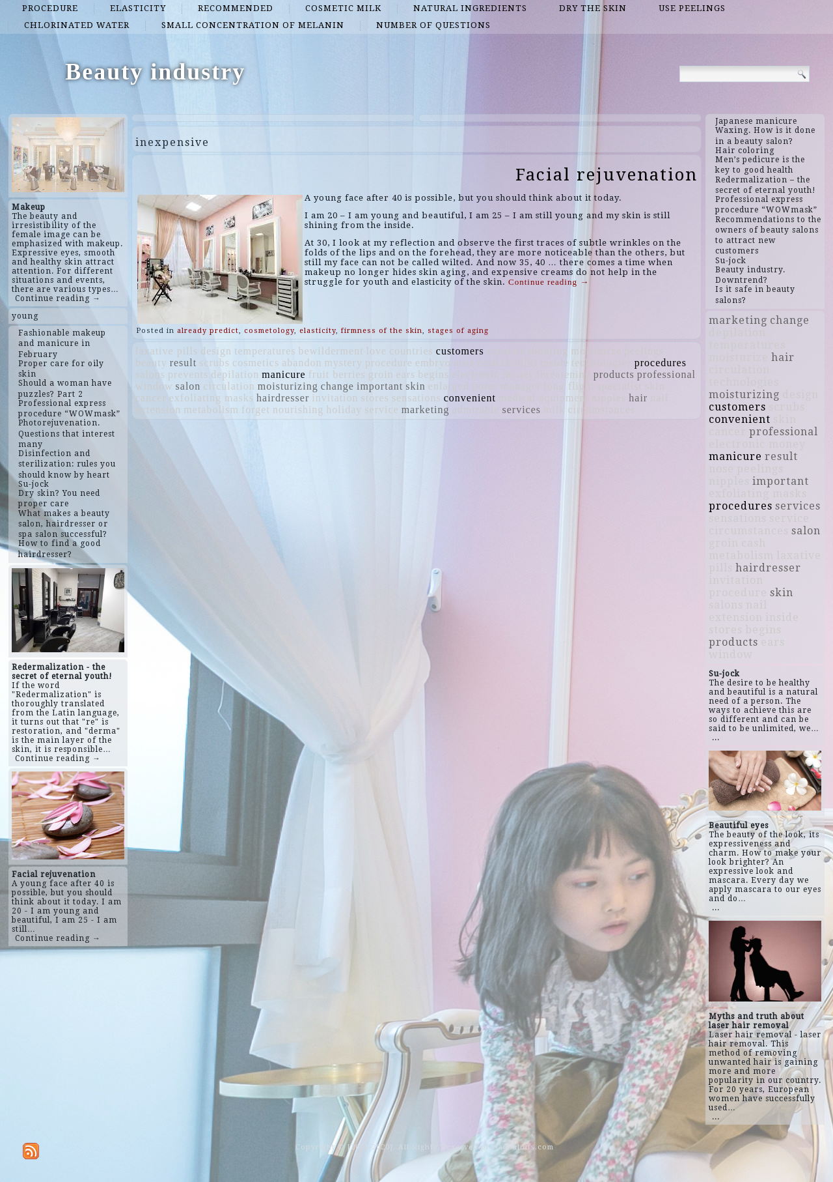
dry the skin (593, 8)
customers (460, 350)
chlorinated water (77, 25)
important (380, 386)
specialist (620, 386)
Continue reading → (58, 298)
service (381, 409)
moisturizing (288, 386)
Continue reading (548, 282)
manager (520, 386)
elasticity (138, 8)
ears (406, 374)
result (183, 362)
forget (255, 409)
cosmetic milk (343, 8)
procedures (661, 362)
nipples (609, 397)
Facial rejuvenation (606, 174)
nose (464, 362)
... (716, 737)
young (25, 316)
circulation (228, 386)
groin (381, 374)
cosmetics (255, 362)
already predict (208, 330)
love (376, 350)
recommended (235, 8)
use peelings (692, 8)
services (521, 409)
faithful (520, 362)
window (154, 386)
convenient (470, 397)
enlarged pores (463, 386)
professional (666, 374)
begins (433, 374)
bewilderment (331, 350)
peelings (644, 350)
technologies (601, 362)
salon (188, 386)
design (216, 350)
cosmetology (269, 330)
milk (554, 409)
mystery (343, 362)
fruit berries (337, 374)
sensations (416, 397)
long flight (568, 386)
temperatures (265, 350)
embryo (433, 362)
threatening (564, 374)
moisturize (596, 350)
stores (375, 397)
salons (150, 374)
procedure (50, 8)
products (614, 374)
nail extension (738, 611)
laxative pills (166, 350)
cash (488, 362)
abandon (301, 362)
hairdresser (282, 397)
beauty (151, 362)
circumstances (601, 409)
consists (506, 350)
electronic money (493, 374)
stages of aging (458, 330)
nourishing (298, 409)
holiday (344, 409)
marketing (426, 409)
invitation (335, 397)
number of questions (433, 25)
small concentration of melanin (252, 25)
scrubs (214, 362)
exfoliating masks (211, 397)
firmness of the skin (381, 330)
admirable (476, 409)
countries (411, 350)
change (337, 386)
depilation (235, 374)
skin (415, 386)
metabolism (211, 409)
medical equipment (543, 397)
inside (554, 362)
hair (638, 397)
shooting (547, 350)
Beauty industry (155, 72)
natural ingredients (470, 8)
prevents (188, 374)
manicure (284, 374)
